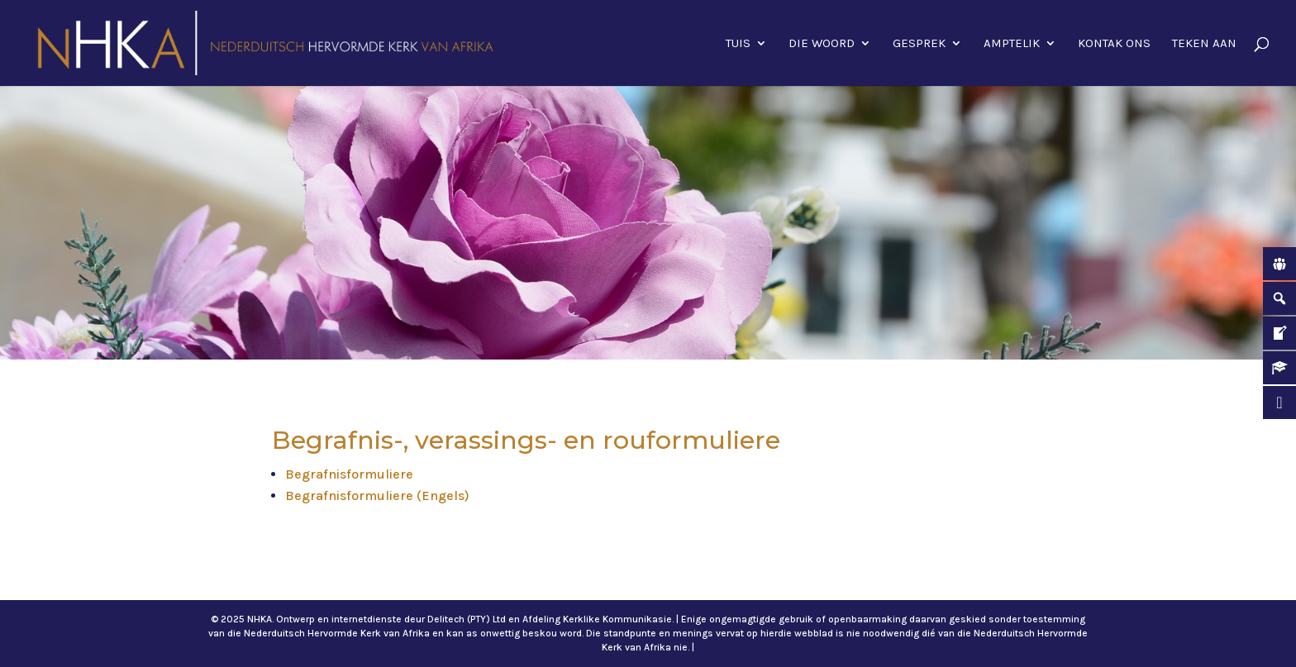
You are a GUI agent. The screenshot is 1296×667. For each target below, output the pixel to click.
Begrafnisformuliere (349, 474)
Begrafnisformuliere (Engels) (377, 495)
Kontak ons (1114, 43)
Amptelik (1012, 43)
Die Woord (822, 43)
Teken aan (1204, 43)
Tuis (738, 43)
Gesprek (919, 43)
